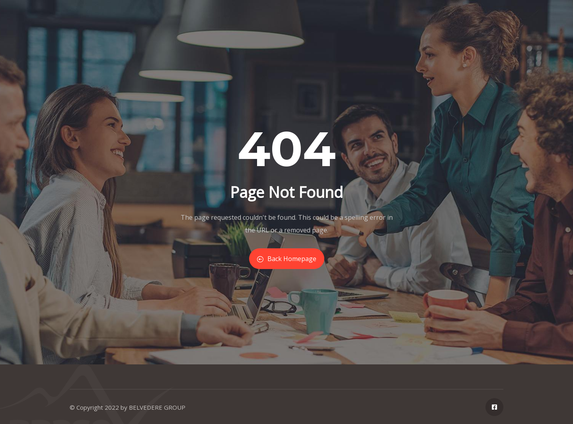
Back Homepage (286, 258)
